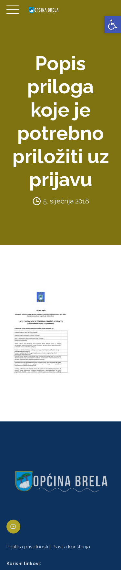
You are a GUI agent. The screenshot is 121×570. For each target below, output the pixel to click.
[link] (112, 24)
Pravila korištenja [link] (71, 547)
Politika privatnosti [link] (27, 547)
